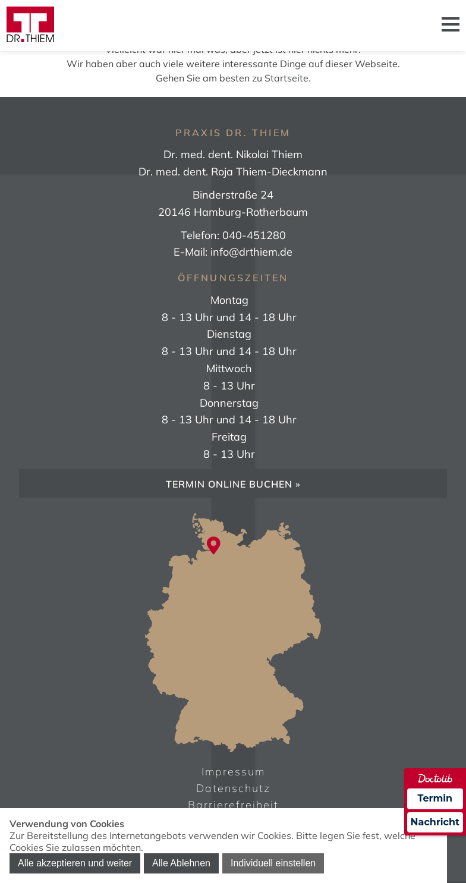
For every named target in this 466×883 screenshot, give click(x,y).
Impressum (233, 771)
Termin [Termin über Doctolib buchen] (435, 798)
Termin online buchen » (233, 484)
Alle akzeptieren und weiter (75, 863)
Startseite (286, 78)
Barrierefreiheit (233, 805)
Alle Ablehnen (181, 863)
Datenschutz (233, 788)
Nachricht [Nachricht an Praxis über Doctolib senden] (435, 822)
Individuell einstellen (273, 863)
